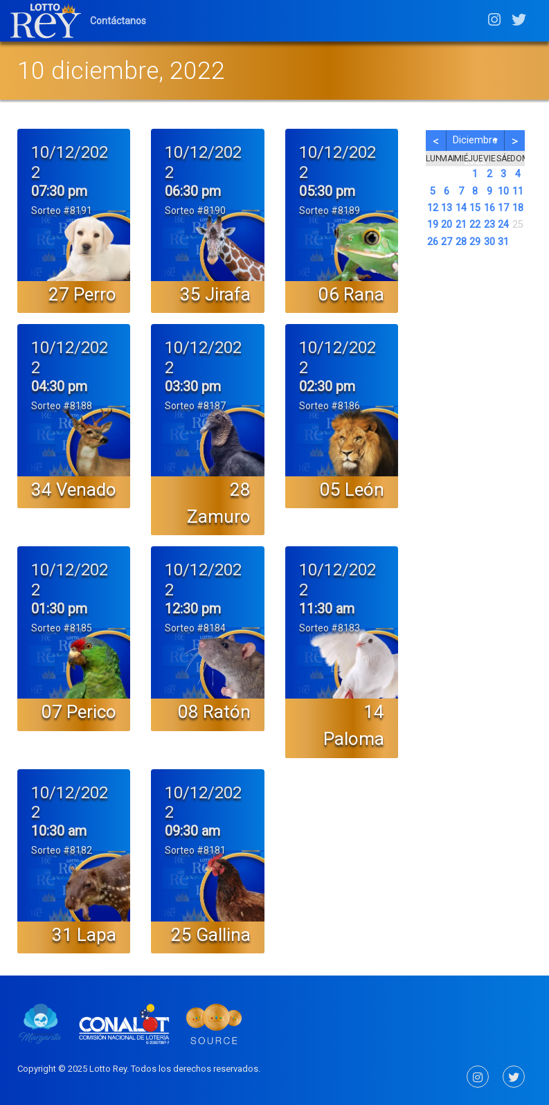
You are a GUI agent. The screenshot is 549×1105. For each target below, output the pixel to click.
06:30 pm (193, 191)
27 (446, 242)
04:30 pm (59, 386)
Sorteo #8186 (329, 405)
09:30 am (192, 831)
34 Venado (73, 489)
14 (461, 208)
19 (432, 225)
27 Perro (82, 294)
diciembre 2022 (475, 142)
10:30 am (59, 831)
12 (432, 208)
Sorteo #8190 (195, 210)
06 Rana (351, 294)
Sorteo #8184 (195, 628)
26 (432, 242)
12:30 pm (193, 608)
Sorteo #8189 (329, 210)
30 (489, 242)
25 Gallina (211, 934)
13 (446, 208)
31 (503, 242)
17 (503, 208)
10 (503, 191)
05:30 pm (327, 191)
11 (517, 191)
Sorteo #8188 (61, 405)
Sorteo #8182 (61, 850)
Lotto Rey (108, 1068)
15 (474, 208)
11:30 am (326, 608)
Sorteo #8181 (195, 850)
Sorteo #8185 (61, 628)
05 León (352, 489)
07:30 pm (59, 191)
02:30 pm (327, 386)
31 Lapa (84, 934)
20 (446, 225)
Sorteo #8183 (329, 628)
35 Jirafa (215, 294)
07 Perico (79, 711)
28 (461, 242)
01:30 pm (59, 608)
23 (489, 225)
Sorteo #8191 (61, 210)
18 (517, 208)
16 (489, 208)
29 (474, 242)
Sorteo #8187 (195, 405)
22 (474, 225)
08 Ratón (214, 711)
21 (461, 225)
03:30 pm (193, 386)
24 (503, 225)
